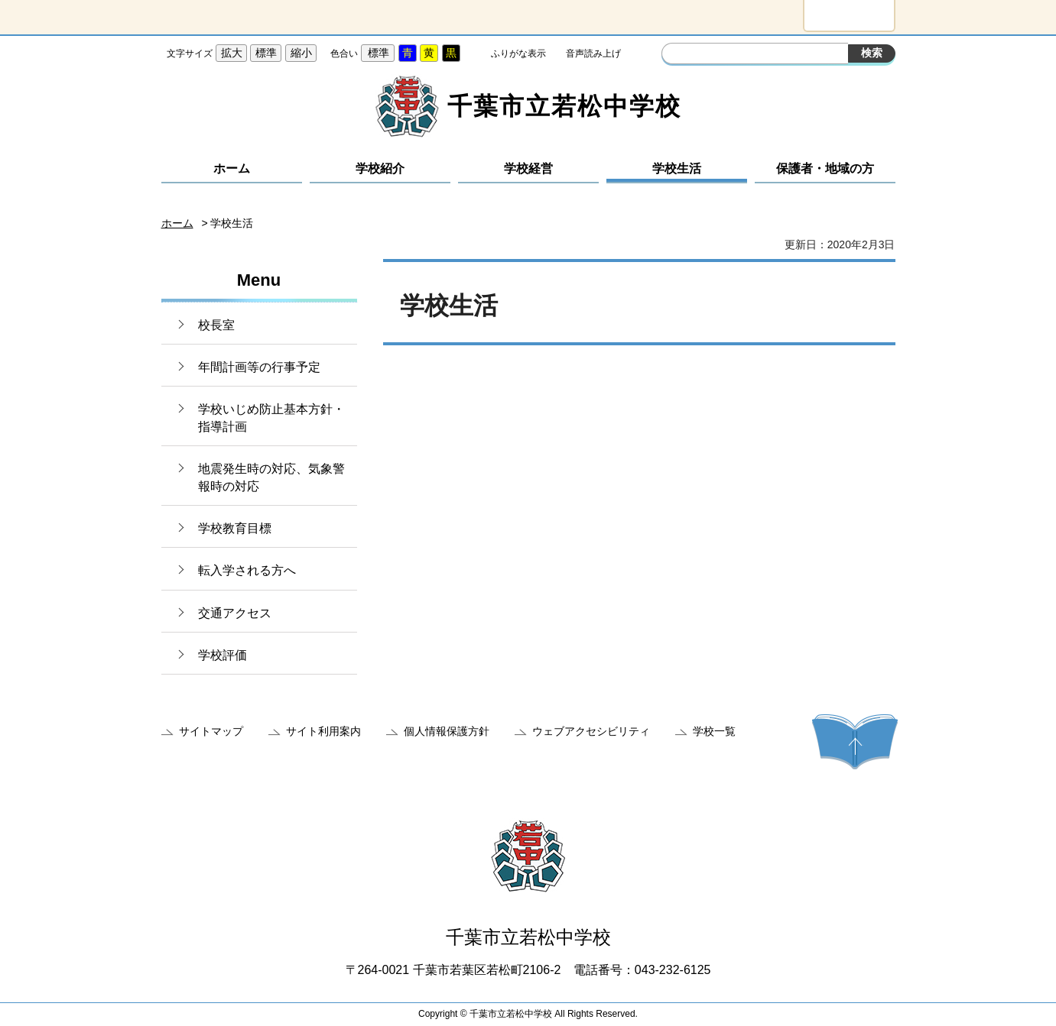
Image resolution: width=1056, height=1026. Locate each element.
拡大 (231, 53)
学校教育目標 (234, 528)
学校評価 (222, 655)
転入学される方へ (247, 570)
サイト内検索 (675, 55)
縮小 (301, 53)
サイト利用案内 (323, 731)
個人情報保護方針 (446, 731)
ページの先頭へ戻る (855, 741)
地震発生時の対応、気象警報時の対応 (271, 477)
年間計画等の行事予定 (259, 367)
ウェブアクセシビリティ (591, 731)
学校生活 (676, 168)
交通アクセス (234, 613)
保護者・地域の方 (825, 168)
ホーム (231, 168)
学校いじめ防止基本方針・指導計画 (271, 417)
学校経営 (528, 168)
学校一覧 (714, 731)
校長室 (216, 325)
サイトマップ (211, 731)
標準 (266, 53)
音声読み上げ (593, 53)
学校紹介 (380, 168)
